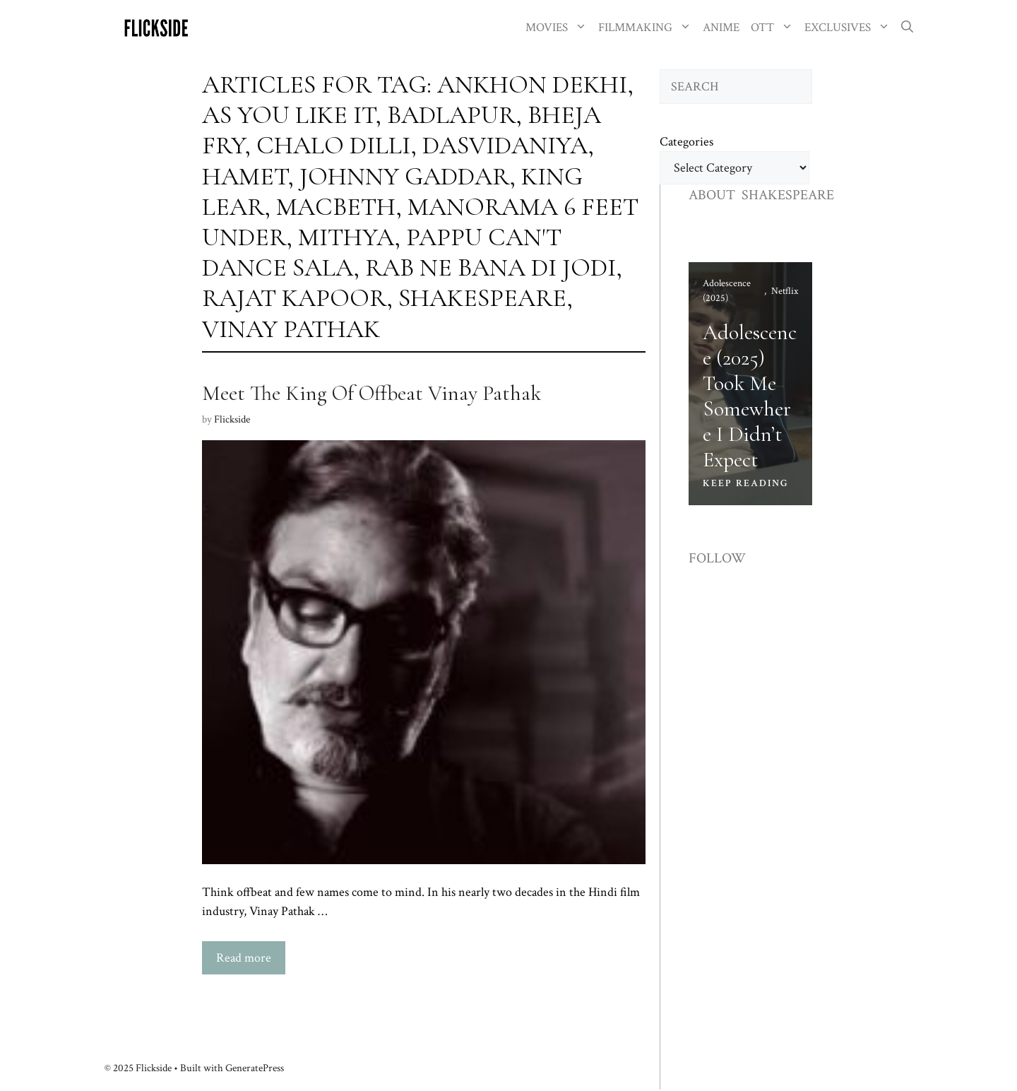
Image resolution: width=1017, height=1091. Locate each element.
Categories (686, 142)
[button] (907, 28)
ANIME (721, 27)
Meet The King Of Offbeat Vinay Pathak (371, 393)
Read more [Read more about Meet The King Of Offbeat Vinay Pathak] (243, 958)
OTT (775, 28)
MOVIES (559, 28)
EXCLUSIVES (850, 28)
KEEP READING (746, 483)
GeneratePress (254, 1068)
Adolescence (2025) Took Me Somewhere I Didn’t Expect (750, 396)
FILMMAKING (647, 28)
